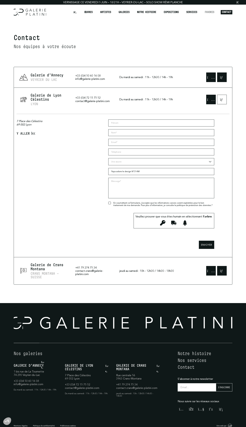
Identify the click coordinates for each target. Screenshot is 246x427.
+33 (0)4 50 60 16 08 (88, 76)
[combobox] (161, 161)
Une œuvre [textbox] (116, 161)
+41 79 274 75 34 (86, 267)
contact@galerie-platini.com (92, 101)
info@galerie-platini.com (90, 79)
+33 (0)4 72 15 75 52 (88, 98)
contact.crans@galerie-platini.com (89, 272)
